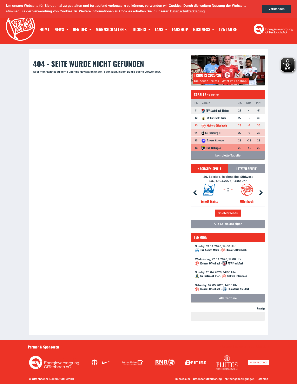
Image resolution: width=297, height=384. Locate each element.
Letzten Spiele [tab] (246, 168)
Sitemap (263, 378)
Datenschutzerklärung (207, 378)
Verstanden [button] (277, 9)
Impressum (182, 378)
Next (261, 193)
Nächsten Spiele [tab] (209, 168)
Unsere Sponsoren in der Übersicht (245, 346)
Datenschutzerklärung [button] (187, 11)
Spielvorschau (228, 213)
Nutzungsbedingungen (240, 378)
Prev (195, 193)
